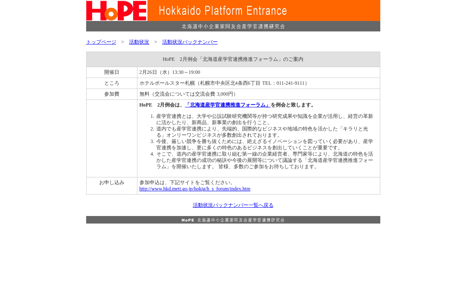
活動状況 (139, 42)
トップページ (101, 42)
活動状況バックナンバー (190, 42)
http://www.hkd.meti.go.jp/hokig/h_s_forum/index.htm (195, 189)
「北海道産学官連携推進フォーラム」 (228, 105)
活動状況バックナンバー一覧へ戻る (233, 205)
